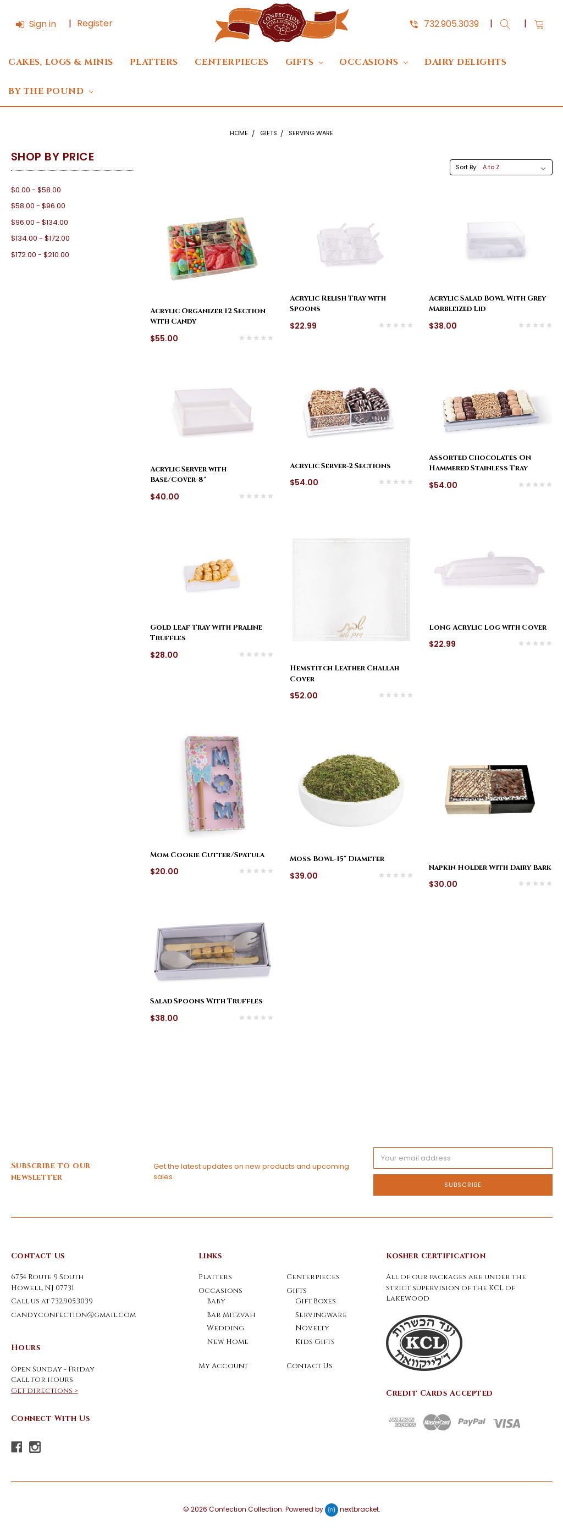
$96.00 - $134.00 (39, 222)
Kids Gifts (315, 1342)
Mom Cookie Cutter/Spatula (207, 855)
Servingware (321, 1315)
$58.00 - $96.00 (38, 206)
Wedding (225, 1328)
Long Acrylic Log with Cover (488, 627)
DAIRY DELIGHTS (465, 62)
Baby (216, 1301)
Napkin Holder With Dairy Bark (490, 868)
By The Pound (50, 91)
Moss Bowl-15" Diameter (337, 859)
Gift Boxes (315, 1301)
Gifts (304, 62)
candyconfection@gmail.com (73, 1315)
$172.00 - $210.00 (40, 254)
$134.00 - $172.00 (40, 238)
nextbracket (359, 1509)
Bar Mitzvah (231, 1315)
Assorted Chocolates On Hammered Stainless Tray (480, 463)
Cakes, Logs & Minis (60, 62)
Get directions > (44, 1391)
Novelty (312, 1328)
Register (95, 23)
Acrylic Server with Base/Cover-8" (188, 474)
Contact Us (309, 1366)
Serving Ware (311, 133)
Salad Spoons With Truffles (206, 1001)
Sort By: (466, 167)
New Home (228, 1342)
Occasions (373, 62)
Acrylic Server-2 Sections (340, 466)
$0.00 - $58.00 (36, 190)
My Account (223, 1366)
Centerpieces (232, 62)
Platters (154, 62)
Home (239, 133)
